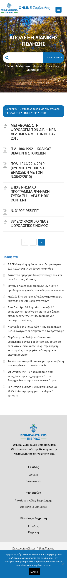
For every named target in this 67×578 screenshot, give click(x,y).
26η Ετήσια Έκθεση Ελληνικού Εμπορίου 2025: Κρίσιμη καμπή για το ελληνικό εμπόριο (33, 391)
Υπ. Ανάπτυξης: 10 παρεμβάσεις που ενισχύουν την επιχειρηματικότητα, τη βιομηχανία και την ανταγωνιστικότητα (32, 376)
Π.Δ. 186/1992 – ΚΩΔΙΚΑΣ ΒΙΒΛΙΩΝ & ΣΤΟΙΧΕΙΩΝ (31, 151)
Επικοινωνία (33, 481)
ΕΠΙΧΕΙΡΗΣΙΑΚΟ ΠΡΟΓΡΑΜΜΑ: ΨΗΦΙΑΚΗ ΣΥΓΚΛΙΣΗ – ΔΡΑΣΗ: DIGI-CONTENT (31, 193)
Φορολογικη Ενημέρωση (46, 66)
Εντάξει (34, 571)
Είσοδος (33, 526)
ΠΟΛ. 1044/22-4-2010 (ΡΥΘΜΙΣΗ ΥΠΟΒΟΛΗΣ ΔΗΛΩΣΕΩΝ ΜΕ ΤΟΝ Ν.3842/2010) (28, 170)
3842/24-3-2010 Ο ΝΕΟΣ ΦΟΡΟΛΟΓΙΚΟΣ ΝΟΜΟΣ (30, 223)
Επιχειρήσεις (34, 69)
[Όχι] (62, 565)
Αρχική (33, 475)
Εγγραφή (33, 532)
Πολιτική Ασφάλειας (24, 548)
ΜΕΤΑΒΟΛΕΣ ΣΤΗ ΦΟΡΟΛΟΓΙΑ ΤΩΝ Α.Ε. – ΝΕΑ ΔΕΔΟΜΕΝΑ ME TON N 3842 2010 (33, 132)
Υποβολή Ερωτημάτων (33, 506)
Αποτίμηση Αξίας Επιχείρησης (33, 500)
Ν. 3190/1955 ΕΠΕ (25, 211)
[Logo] (33, 434)
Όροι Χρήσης (46, 548)
